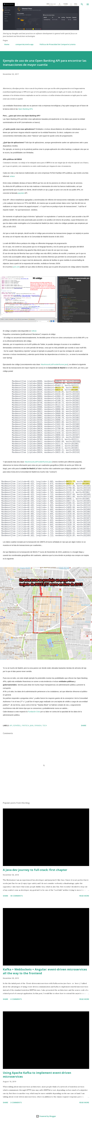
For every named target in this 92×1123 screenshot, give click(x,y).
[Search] (81, 4)
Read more (84, 896)
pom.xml (16, 267)
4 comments (16, 999)
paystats (21, 193)
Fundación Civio (34, 712)
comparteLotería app (23, 44)
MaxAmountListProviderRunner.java (54, 364)
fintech (25, 725)
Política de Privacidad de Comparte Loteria (56, 44)
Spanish (37, 725)
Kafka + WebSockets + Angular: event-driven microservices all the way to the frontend (45, 971)
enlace (12, 176)
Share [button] (83, 725)
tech (44, 725)
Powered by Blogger (46, 1116)
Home (5, 44)
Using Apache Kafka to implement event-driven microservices (37, 1074)
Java (31, 725)
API (11, 725)
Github (34, 331)
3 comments (16, 1102)
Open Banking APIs (25, 109)
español (17, 725)
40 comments (16, 896)
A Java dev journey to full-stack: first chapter (35, 870)
